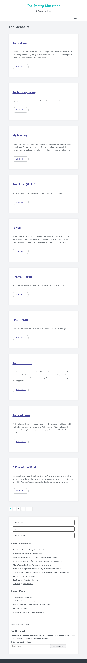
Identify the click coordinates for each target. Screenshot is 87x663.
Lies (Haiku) (20, 319)
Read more (21, 67)
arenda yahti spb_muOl (21, 553)
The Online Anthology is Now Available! (37, 565)
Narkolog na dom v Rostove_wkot (25, 549)
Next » (29, 508)
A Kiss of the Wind (24, 467)
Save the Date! (44, 549)
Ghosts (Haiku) (22, 276)
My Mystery (20, 135)
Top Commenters (19, 528)
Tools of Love (21, 415)
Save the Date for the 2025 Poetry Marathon (28, 612)
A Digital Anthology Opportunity (24, 600)
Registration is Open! (20, 608)
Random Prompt (19, 535)
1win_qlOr (16, 583)
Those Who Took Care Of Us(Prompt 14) (55, 572)
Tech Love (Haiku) (24, 92)
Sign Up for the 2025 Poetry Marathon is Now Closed (38, 557)
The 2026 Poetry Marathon (22, 597)
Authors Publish (24, 624)
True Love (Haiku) (24, 184)
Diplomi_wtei (17, 576)
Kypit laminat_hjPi (19, 580)
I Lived (17, 227)
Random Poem (19, 522)
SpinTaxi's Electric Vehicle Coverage (25, 572)
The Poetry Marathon (43, 6)
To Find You (20, 43)
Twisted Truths (22, 363)
